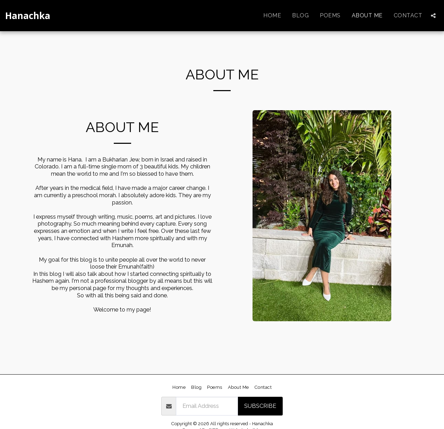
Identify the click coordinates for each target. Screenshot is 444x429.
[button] (433, 15)
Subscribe (260, 405)
